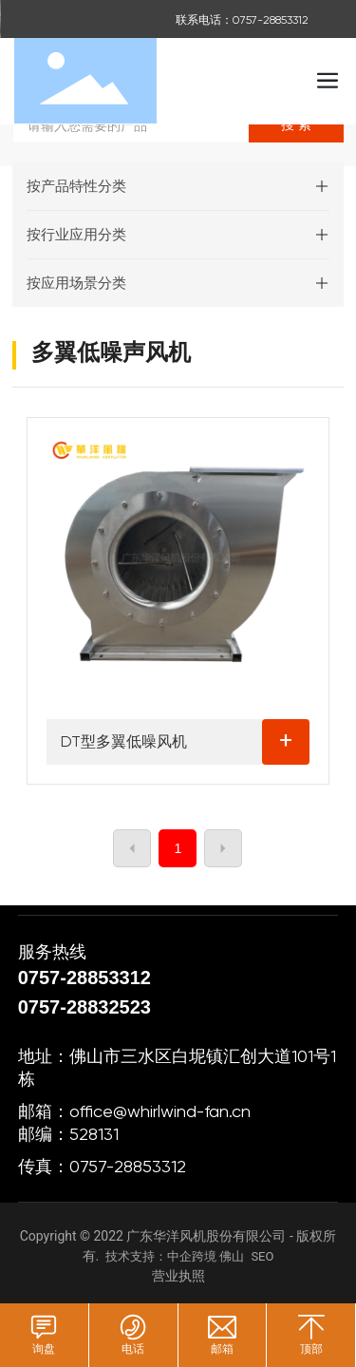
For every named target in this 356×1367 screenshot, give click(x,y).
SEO (262, 1256)
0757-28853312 (87, 977)
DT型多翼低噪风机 (124, 741)
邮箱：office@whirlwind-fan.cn (134, 1111)
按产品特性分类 (76, 186)
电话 (133, 1349)
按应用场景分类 (76, 283)
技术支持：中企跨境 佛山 (174, 1256)
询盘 (43, 1349)
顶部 (311, 1349)
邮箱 (222, 1349)
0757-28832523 (84, 1007)
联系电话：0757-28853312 (242, 20)
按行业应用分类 (76, 234)
